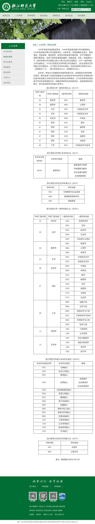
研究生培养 (52, 45)
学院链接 (45, 486)
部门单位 (32, 486)
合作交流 (69, 15)
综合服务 (81, 15)
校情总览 (6, 15)
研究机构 (57, 486)
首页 (34, 45)
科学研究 (31, 15)
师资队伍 (56, 15)
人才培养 (19, 15)
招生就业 (44, 15)
